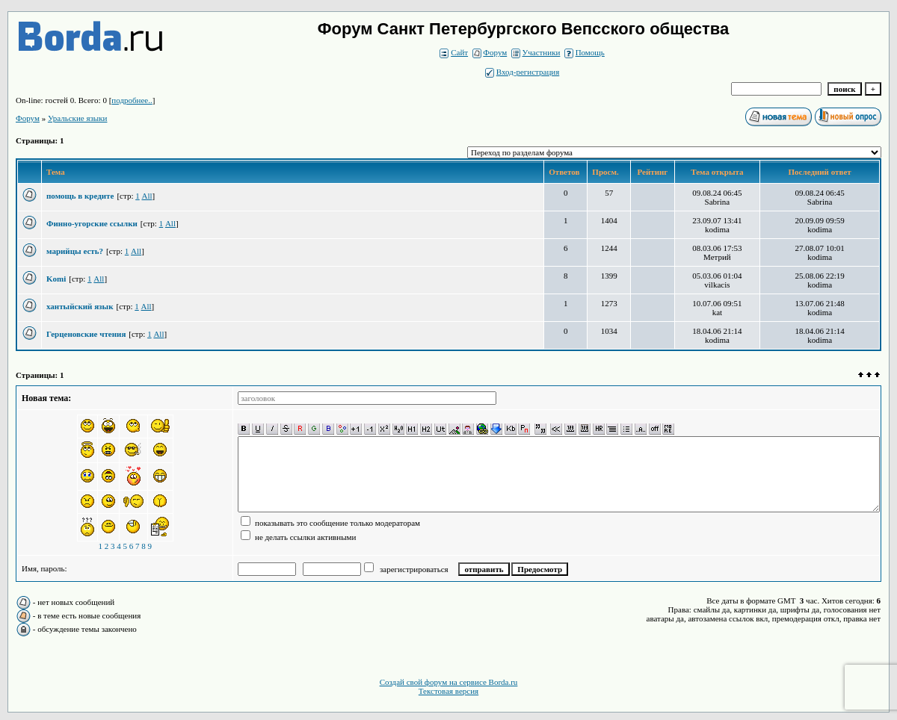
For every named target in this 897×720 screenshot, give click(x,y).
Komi (56, 278)
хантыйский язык (79, 306)
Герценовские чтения (86, 333)
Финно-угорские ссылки (92, 223)
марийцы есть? (74, 250)
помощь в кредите (80, 195)
